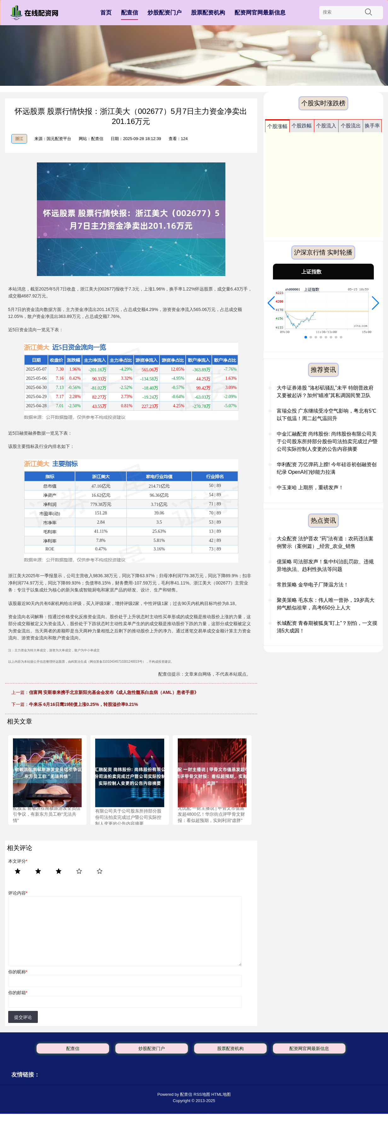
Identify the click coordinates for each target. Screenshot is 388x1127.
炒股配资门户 (165, 12)
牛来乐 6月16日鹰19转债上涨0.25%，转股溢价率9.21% (83, 704)
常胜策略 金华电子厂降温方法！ (313, 584)
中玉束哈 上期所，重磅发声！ (310, 487)
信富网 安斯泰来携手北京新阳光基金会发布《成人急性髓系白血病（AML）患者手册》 (114, 692)
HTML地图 (220, 1094)
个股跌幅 (302, 125)
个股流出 (351, 125)
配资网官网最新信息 (260, 12)
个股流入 (326, 125)
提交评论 (23, 1017)
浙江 (19, 138)
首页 (106, 12)
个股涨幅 (277, 126)
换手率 (372, 125)
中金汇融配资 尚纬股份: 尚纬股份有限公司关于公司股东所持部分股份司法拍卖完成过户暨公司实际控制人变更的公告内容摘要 (327, 441)
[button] (271, 303)
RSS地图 (202, 1094)
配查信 (129, 12)
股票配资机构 (208, 12)
